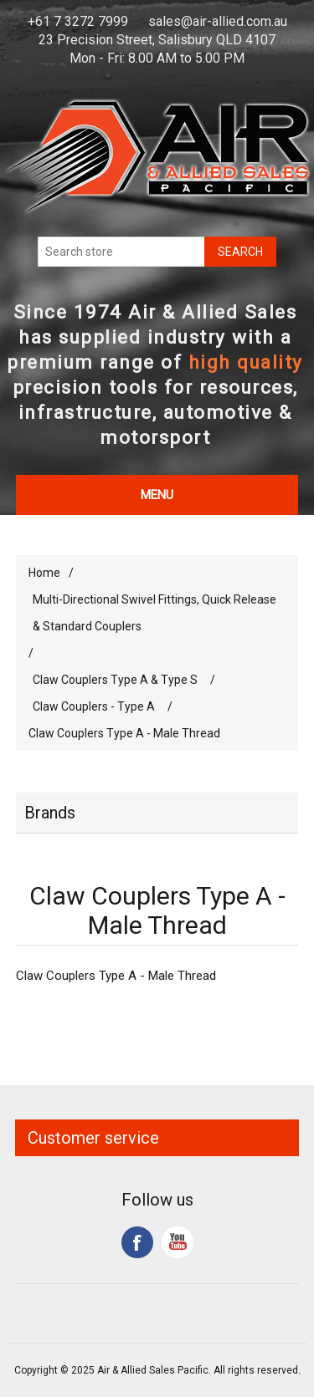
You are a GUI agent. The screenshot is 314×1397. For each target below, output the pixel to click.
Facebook (137, 1242)
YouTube (177, 1242)
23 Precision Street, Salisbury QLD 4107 (157, 40)
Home (44, 572)
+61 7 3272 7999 (78, 21)
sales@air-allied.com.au (217, 21)
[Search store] (121, 252)
